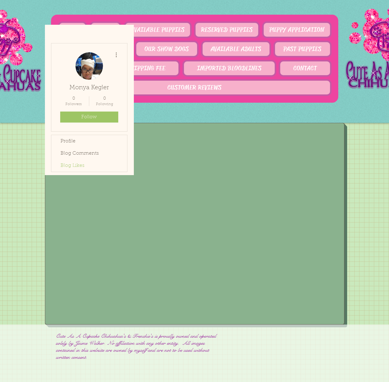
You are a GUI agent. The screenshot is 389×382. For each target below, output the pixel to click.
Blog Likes (72, 165)
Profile (68, 141)
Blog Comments (80, 153)
